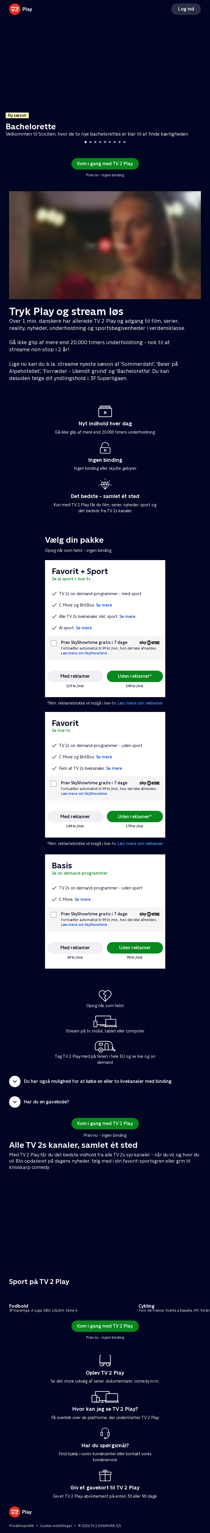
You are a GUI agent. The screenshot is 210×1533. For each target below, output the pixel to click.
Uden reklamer (135, 947)
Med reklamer (75, 676)
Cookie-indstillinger (56, 1526)
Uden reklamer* (135, 676)
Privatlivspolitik (21, 1526)
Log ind (186, 9)
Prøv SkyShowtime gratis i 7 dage (94, 642)
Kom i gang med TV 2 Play (105, 163)
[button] (105, 1081)
